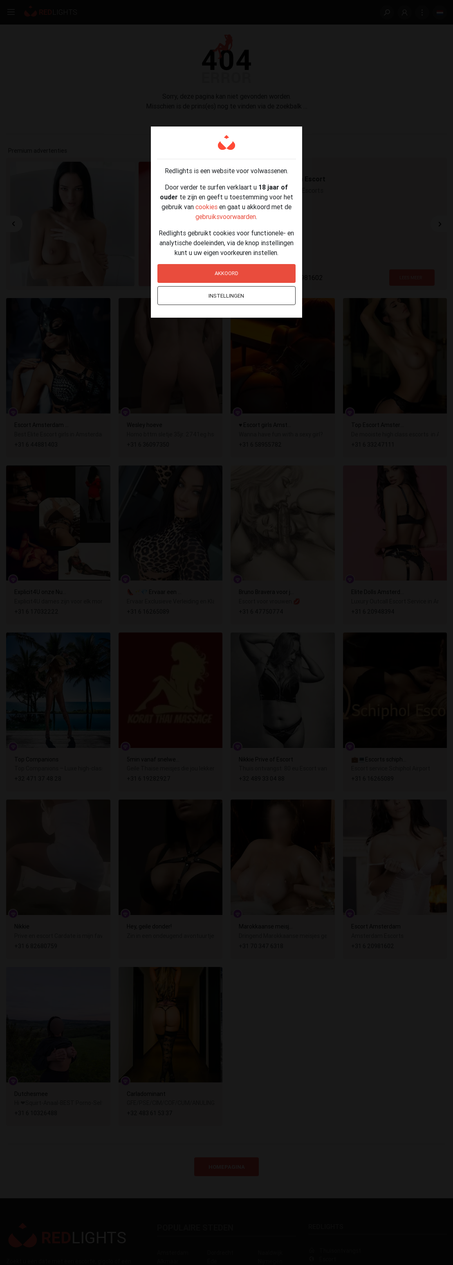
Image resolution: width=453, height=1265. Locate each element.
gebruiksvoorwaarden (225, 216)
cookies (206, 207)
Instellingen (226, 295)
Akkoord (226, 273)
